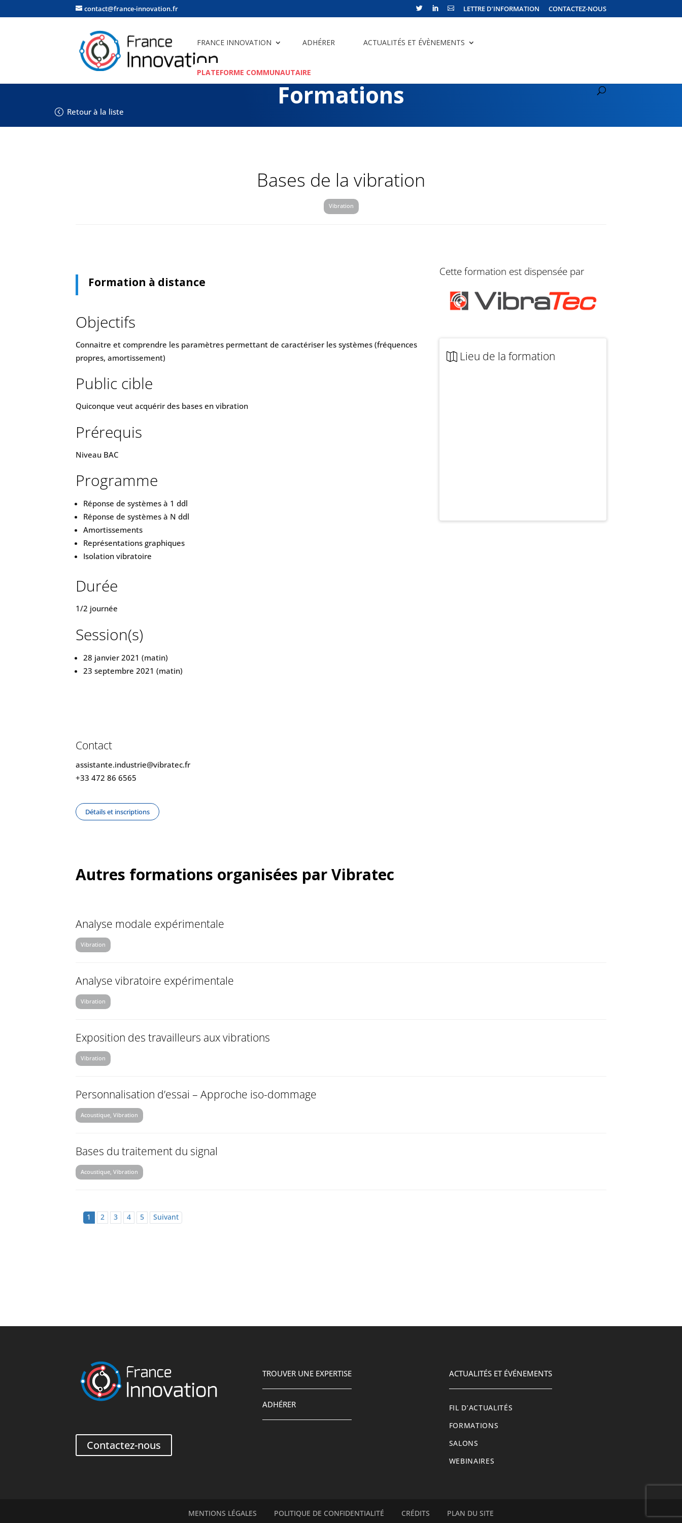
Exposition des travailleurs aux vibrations (173, 1037)
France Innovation (234, 42)
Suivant (166, 1217)
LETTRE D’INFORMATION (501, 9)
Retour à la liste (95, 112)
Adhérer (318, 42)
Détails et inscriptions (117, 811)
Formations (474, 1425)
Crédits (415, 1513)
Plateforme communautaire (254, 72)
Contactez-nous (124, 1445)
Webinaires (472, 1461)
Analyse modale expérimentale (150, 924)
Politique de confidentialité (329, 1513)
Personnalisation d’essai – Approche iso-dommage (196, 1094)
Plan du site (470, 1513)
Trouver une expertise (307, 1373)
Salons (464, 1443)
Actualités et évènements (414, 42)
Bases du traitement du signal (147, 1151)
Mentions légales (222, 1513)
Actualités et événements (500, 1373)
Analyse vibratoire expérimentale (155, 981)
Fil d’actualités (481, 1407)
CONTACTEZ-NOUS (577, 9)
